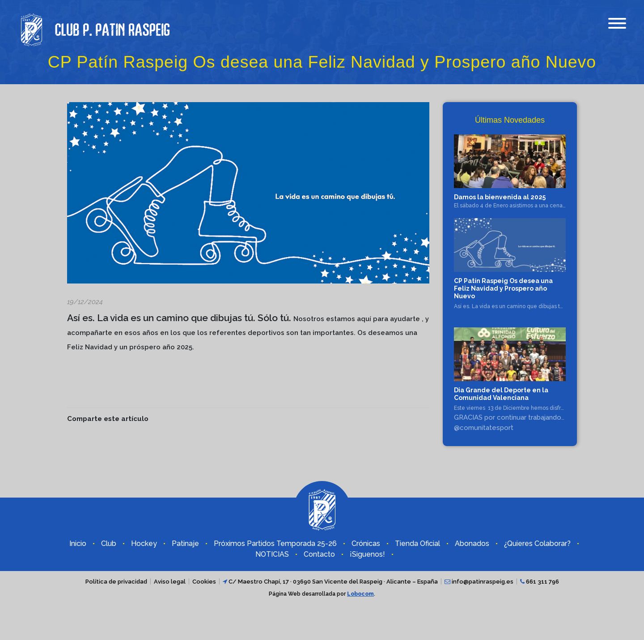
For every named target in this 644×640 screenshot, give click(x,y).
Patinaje (185, 543)
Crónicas (366, 543)
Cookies (204, 581)
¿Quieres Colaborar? (537, 543)
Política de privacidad (116, 581)
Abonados (472, 543)
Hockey (144, 543)
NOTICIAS (272, 554)
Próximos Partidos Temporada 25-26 (275, 543)
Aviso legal (170, 581)
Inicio (77, 543)
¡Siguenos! (367, 554)
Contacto (319, 554)
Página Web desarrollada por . (322, 594)
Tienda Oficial (417, 543)
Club (108, 543)
